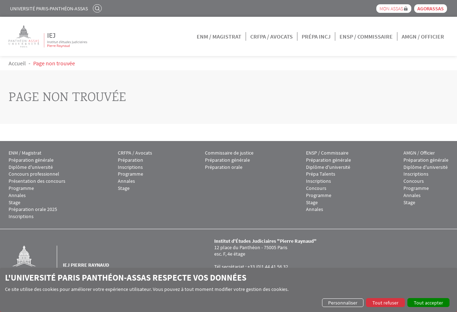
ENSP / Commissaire (366, 36)
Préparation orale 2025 (33, 209)
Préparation (130, 160)
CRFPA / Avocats (271, 36)
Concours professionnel (34, 174)
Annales (17, 195)
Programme (21, 188)
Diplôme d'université (31, 167)
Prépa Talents (320, 174)
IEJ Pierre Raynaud (86, 265)
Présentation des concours (37, 181)
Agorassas (430, 8)
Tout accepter (428, 303)
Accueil (17, 63)
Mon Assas (391, 8)
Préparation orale (223, 167)
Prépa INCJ (316, 36)
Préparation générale (31, 160)
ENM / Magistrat (219, 36)
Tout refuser (385, 303)
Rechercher (98, 8)
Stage (14, 203)
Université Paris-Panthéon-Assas (49, 8)
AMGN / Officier (423, 36)
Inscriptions (21, 216)
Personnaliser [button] (342, 303)
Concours (316, 188)
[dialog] (228, 290)
